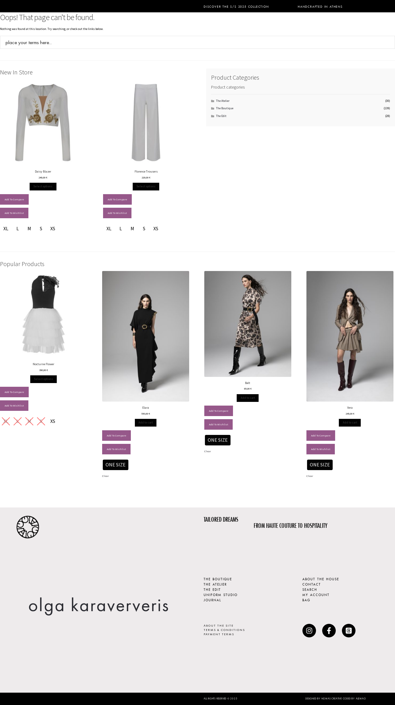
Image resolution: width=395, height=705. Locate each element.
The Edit (221, 116)
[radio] (5, 228)
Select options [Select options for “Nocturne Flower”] (43, 379)
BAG (306, 599)
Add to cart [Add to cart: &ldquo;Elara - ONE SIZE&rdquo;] (146, 422)
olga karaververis (98, 605)
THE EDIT (212, 589)
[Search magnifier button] (388, 42)
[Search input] (193, 42)
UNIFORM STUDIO (221, 594)
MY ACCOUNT (316, 594)
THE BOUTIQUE (218, 578)
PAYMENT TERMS (219, 634)
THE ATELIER (215, 584)
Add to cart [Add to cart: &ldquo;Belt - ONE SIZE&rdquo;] (248, 397)
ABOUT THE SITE (219, 626)
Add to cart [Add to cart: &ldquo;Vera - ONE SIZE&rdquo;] (350, 422)
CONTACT (311, 584)
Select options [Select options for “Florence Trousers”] (146, 186)
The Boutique (224, 108)
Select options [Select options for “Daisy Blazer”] (42, 186)
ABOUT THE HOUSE (320, 578)
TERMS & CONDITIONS (224, 630)
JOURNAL (212, 599)
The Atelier (223, 101)
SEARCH (309, 589)
